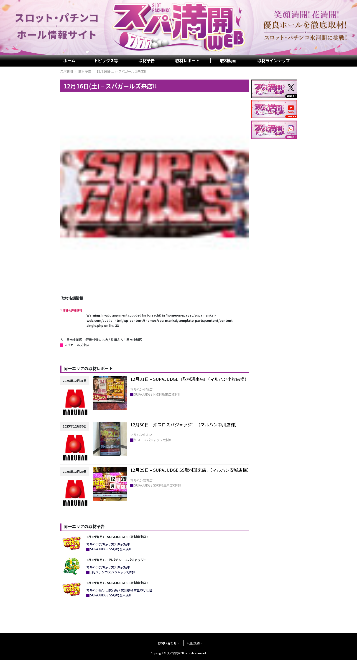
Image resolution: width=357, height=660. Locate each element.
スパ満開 (66, 71)
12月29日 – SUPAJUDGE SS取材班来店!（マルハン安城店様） (190, 470)
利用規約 (193, 643)
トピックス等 (106, 60)
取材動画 (228, 60)
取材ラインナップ (273, 60)
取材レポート (187, 60)
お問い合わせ (167, 643)
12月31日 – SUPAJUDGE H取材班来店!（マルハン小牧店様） (189, 379)
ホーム (69, 60)
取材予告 (146, 60)
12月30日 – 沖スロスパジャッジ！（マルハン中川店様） (184, 424)
